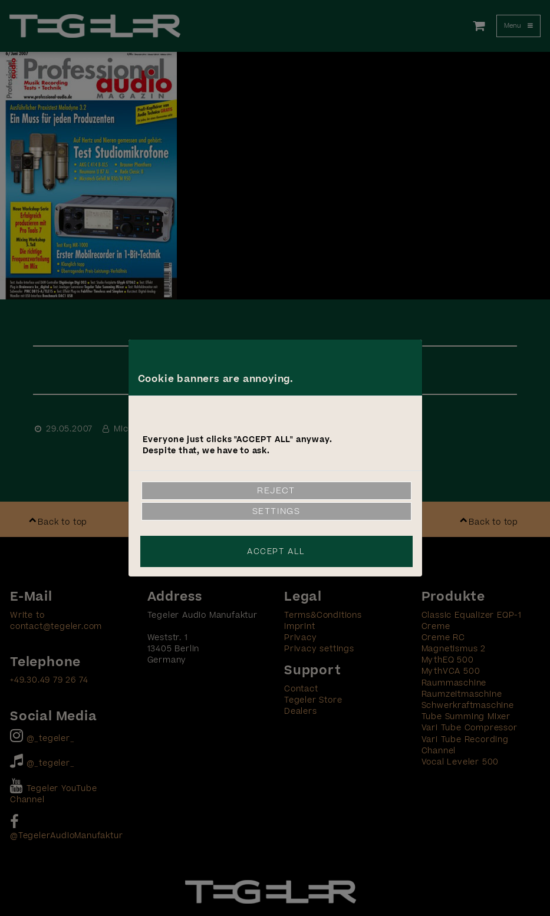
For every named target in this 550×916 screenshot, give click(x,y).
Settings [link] (276, 511)
